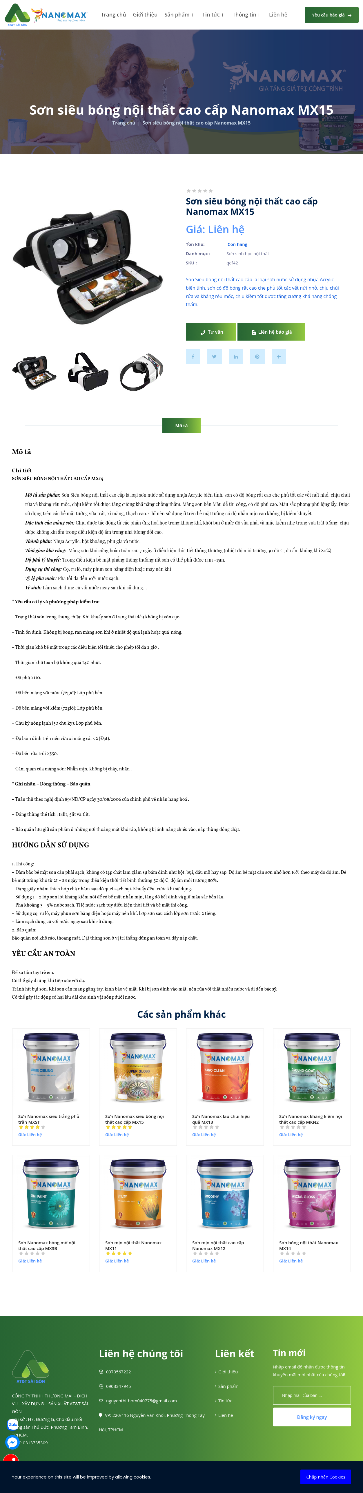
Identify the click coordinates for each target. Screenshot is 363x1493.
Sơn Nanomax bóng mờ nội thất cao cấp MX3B (46, 1245)
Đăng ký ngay (312, 1417)
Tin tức (213, 15)
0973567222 (115, 1372)
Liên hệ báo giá (272, 332)
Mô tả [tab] (181, 425)
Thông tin (247, 15)
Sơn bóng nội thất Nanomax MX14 (308, 1245)
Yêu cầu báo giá (331, 15)
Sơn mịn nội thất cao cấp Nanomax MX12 (218, 1245)
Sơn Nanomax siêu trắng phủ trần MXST (48, 1119)
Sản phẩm (179, 15)
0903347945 (115, 1386)
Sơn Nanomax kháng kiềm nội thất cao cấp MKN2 (310, 1119)
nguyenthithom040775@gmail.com (138, 1401)
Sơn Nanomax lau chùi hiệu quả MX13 (221, 1119)
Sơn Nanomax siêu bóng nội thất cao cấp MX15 (134, 1119)
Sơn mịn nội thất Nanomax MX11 (133, 1245)
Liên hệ (278, 14)
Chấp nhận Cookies (325, 1477)
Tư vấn (212, 332)
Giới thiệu (145, 14)
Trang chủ (113, 14)
